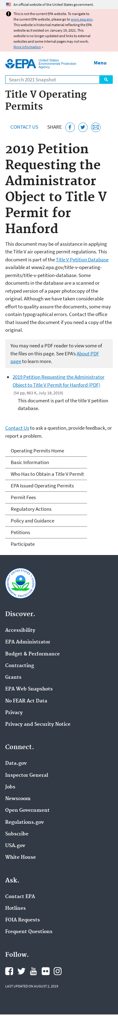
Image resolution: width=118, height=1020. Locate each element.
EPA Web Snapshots (29, 689)
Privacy (14, 713)
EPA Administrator (27, 642)
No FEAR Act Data (26, 701)
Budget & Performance (32, 654)
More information (27, 47)
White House (20, 857)
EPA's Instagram (58, 971)
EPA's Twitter (21, 971)
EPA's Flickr (46, 971)
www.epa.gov (82, 19)
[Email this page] (96, 127)
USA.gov (15, 846)
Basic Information (30, 462)
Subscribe (17, 834)
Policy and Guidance (32, 520)
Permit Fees (23, 497)
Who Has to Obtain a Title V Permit (47, 474)
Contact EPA (20, 897)
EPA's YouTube (33, 971)
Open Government (27, 810)
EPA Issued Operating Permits (42, 485)
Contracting (19, 666)
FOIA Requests (22, 920)
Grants (13, 677)
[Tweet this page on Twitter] (83, 127)
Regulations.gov (24, 822)
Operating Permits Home (37, 450)
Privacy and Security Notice (37, 724)
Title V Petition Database (82, 259)
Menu (100, 62)
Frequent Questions (28, 932)
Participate (23, 544)
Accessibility (20, 630)
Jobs (10, 787)
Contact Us (24, 126)
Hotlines (15, 908)
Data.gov (16, 763)
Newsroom (18, 799)
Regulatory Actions (31, 509)
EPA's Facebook (9, 971)
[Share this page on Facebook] (70, 127)
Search (106, 79)
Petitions (20, 532)
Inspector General (26, 775)
